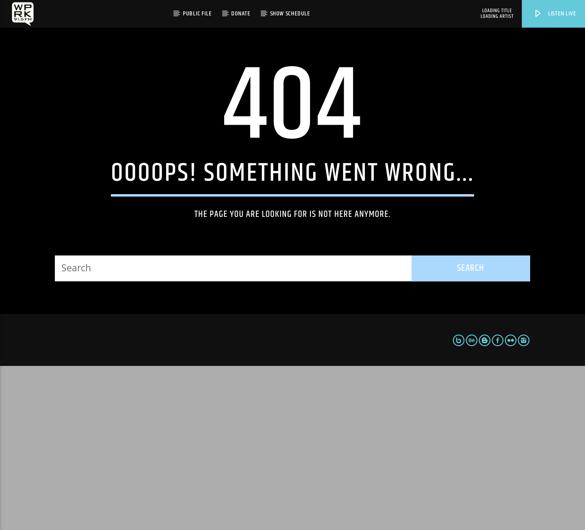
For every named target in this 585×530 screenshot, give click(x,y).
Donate (240, 14)
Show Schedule (290, 14)
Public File (197, 14)
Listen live (554, 14)
